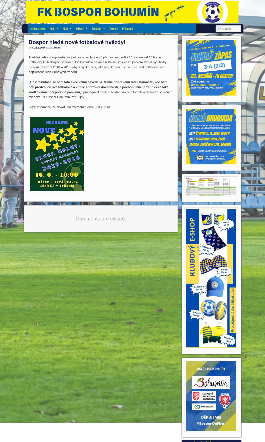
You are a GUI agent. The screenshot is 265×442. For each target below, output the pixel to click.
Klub (54, 28)
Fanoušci (98, 28)
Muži (67, 28)
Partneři (114, 28)
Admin (57, 47)
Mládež (82, 28)
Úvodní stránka (37, 28)
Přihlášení (127, 28)
